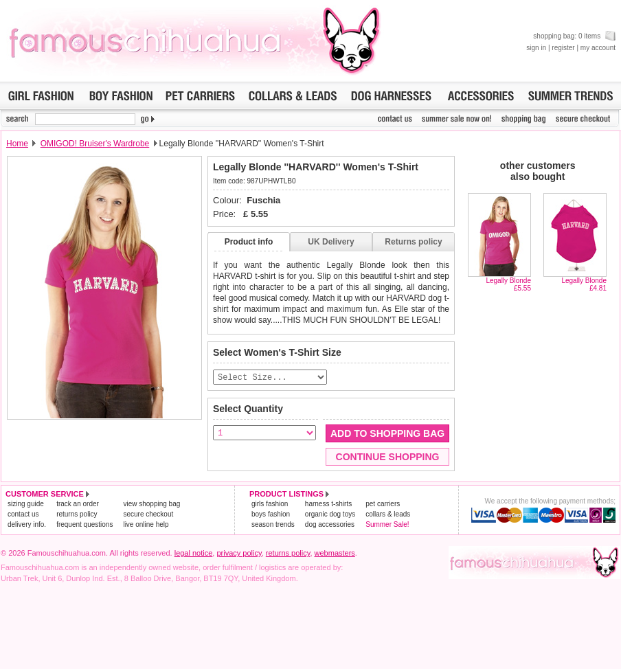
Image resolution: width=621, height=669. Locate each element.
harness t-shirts (328, 504)
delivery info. (27, 525)
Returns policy (413, 242)
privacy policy (238, 553)
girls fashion (269, 504)
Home (17, 143)
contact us (23, 515)
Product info (249, 242)
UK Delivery (331, 242)
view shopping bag (151, 504)
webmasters (335, 553)
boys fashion (270, 515)
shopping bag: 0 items (574, 36)
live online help (145, 525)
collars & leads (387, 515)
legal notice (193, 553)
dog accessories (329, 525)
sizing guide (26, 504)
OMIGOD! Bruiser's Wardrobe (95, 143)
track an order (77, 504)
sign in (536, 48)
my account (598, 48)
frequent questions (84, 525)
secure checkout (148, 515)
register (563, 48)
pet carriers (382, 504)
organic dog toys (330, 515)
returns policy (76, 515)
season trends (273, 525)
